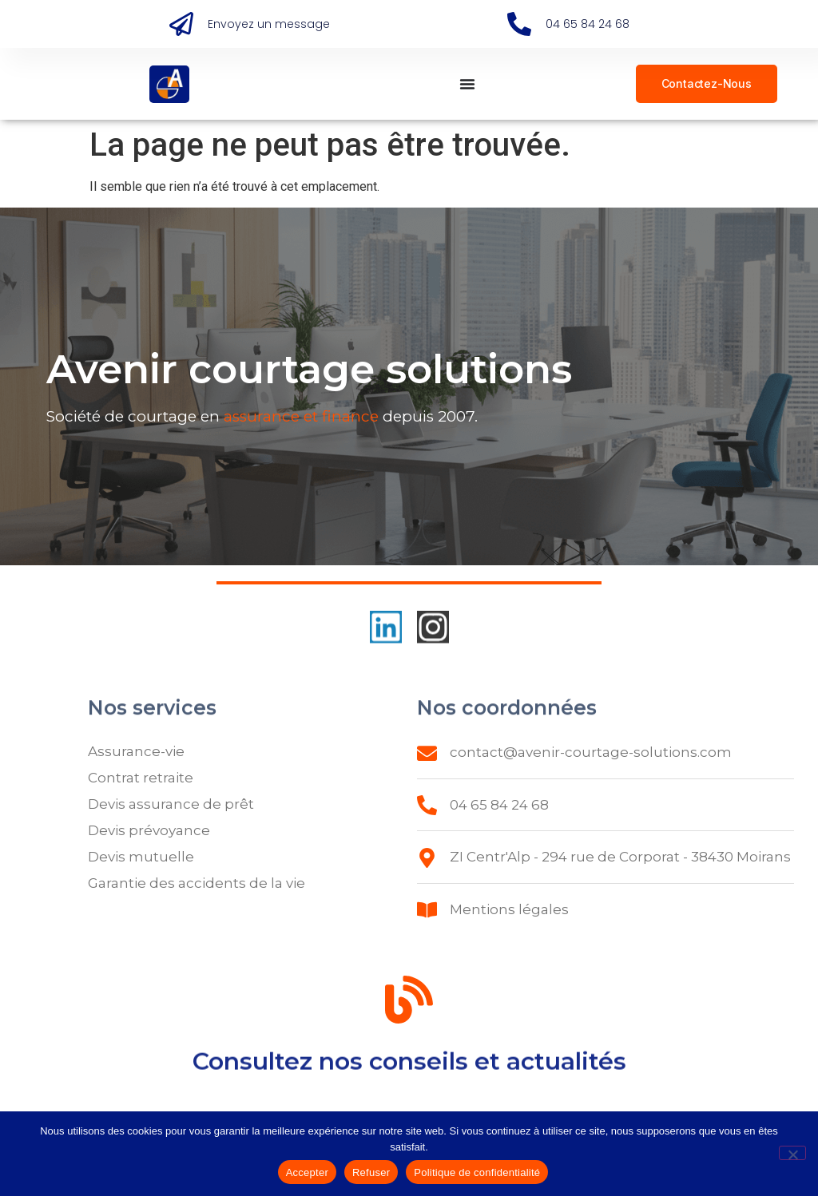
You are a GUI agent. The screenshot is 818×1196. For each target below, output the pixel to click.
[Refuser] (792, 1153)
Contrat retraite (140, 778)
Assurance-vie (136, 751)
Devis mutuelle (141, 857)
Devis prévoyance (149, 830)
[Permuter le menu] (467, 84)
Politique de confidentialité (477, 1172)
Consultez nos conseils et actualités (409, 1068)
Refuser (371, 1172)
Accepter (307, 1172)
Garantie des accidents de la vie (196, 883)
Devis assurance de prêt (171, 804)
